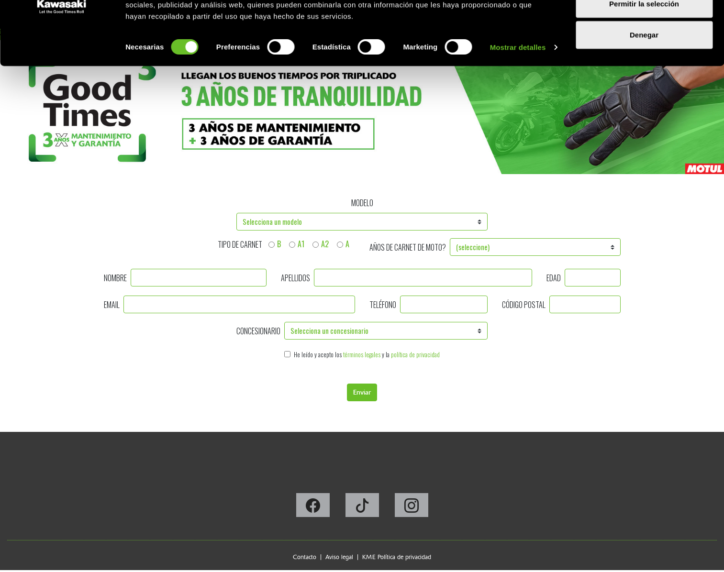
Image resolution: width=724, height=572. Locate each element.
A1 (301, 244)
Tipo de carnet (240, 244)
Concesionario (258, 331)
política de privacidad (415, 354)
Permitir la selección (644, 57)
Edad (553, 278)
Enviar (362, 392)
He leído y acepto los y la (367, 354)
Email (112, 304)
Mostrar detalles (518, 100)
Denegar (644, 88)
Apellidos (295, 278)
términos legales (361, 354)
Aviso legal (339, 557)
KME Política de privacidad (396, 557)
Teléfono (382, 304)
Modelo (362, 203)
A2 (325, 244)
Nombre (115, 278)
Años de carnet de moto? (407, 247)
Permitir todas (644, 25)
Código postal (524, 304)
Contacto (304, 557)
